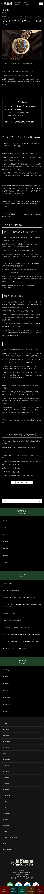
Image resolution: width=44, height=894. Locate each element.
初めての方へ (7, 729)
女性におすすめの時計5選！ (12, 590)
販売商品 (6, 735)
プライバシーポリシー (10, 837)
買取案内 (30, 891)
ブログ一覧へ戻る (22, 482)
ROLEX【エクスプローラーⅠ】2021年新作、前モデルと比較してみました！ (22, 605)
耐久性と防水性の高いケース (15, 115)
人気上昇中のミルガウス (10, 613)
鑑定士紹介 (6, 813)
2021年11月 (6, 698)
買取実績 (6, 777)
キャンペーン (7, 534)
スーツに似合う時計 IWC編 (12, 620)
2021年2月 (6, 711)
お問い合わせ (7, 849)
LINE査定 (13, 891)
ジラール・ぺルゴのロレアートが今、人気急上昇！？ (20, 597)
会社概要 (6, 819)
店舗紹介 (6, 783)
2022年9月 (6, 677)
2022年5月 (6, 684)
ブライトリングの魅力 (13, 109)
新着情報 (6, 541)
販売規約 (6, 825)
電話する (22, 891)
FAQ (4, 843)
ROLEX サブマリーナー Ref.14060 (14, 648)
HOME (5, 723)
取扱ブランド (7, 753)
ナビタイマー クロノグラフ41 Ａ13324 (20, 106)
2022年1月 (6, 690)
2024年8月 (6, 670)
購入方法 (6, 747)
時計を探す (6, 741)
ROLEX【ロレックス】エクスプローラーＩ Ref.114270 (20, 641)
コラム (5, 527)
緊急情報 (6, 555)
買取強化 (6, 548)
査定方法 (6, 771)
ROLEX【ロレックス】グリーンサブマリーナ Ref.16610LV (21, 634)
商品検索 (4, 891)
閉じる (24, 102)
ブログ (5, 562)
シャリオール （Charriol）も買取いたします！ (17, 627)
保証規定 (6, 831)
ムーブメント (11, 118)
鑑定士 (5, 520)
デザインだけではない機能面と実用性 (18, 112)
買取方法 (6, 765)
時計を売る (6, 759)
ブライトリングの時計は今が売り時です (19, 122)
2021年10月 (6, 704)
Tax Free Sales (7, 583)
